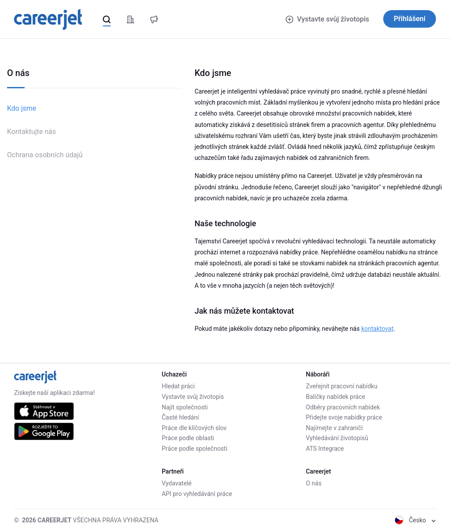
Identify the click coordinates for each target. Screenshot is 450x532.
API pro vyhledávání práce (197, 493)
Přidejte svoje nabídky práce (344, 417)
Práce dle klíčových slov (194, 427)
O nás (314, 483)
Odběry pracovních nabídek (343, 407)
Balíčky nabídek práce (335, 396)
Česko (415, 520)
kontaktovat (377, 328)
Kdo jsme (21, 108)
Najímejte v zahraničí (334, 427)
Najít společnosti (185, 407)
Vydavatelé (177, 483)
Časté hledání (180, 417)
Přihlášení (409, 18)
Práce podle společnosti (194, 448)
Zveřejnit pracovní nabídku (341, 386)
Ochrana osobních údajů (45, 155)
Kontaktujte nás (31, 131)
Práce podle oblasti (188, 438)
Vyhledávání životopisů (337, 438)
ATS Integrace (325, 448)
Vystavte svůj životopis (327, 19)
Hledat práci (178, 386)
